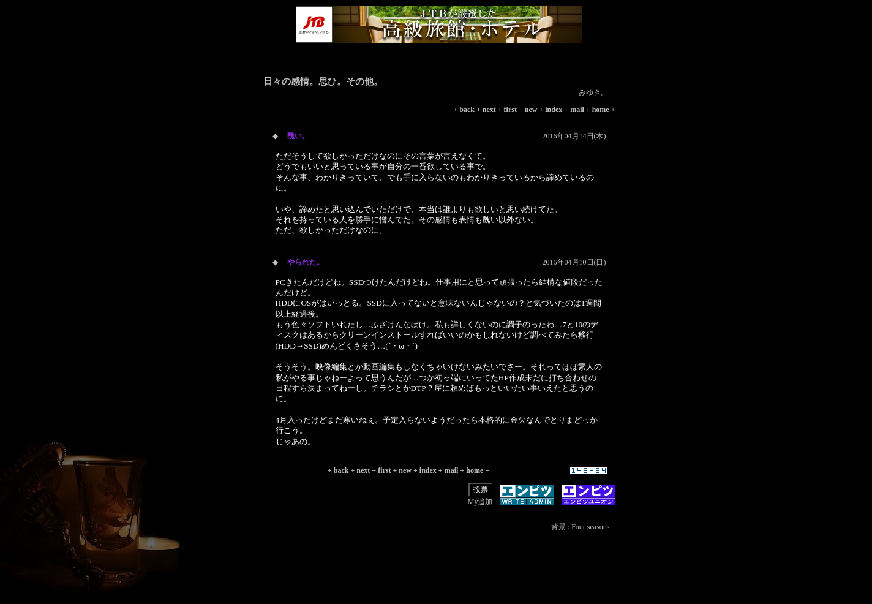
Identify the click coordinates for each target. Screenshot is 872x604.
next (489, 109)
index (553, 109)
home (600, 109)
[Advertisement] (439, 576)
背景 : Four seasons (580, 527)
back (467, 109)
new (531, 109)
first (510, 109)
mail (577, 109)
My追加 (480, 501)
